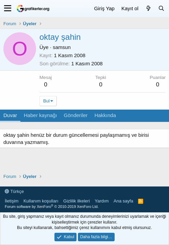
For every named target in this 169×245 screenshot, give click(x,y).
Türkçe (14, 191)
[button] (7, 8)
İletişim (11, 200)
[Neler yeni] (148, 8)
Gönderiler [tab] (76, 115)
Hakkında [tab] (105, 115)
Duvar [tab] (10, 115)
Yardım (102, 200)
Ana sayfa (123, 200)
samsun (62, 47)
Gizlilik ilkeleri (76, 200)
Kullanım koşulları (40, 200)
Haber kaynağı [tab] (40, 115)
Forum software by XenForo (52, 207)
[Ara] (161, 8)
